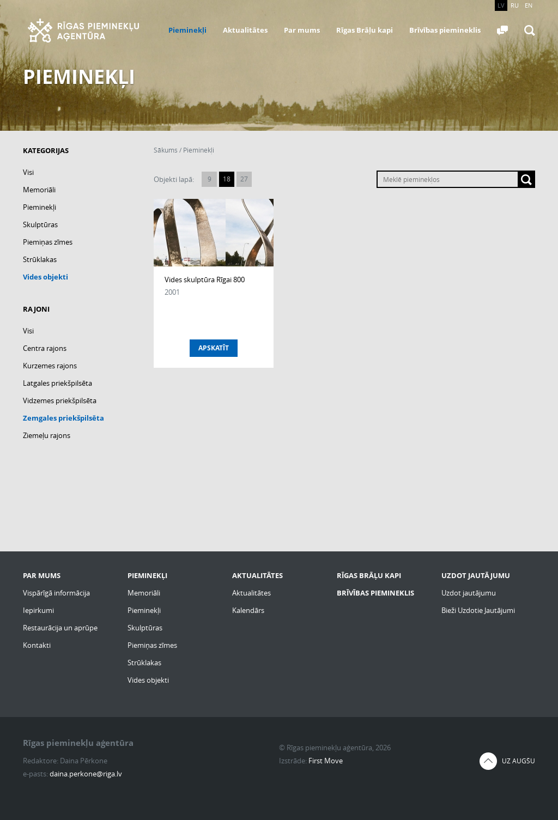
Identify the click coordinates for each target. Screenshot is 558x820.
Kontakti (37, 645)
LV (501, 5)
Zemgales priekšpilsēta (63, 418)
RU (515, 5)
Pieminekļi (187, 30)
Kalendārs (248, 610)
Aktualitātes (245, 30)
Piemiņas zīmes (47, 242)
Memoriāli (39, 190)
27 (244, 179)
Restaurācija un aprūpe (60, 628)
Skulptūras (40, 224)
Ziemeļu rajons (46, 435)
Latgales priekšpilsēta (57, 383)
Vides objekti (45, 277)
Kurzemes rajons (50, 365)
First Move (325, 761)
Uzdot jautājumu (468, 593)
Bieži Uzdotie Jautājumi (478, 610)
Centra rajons (44, 348)
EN (528, 5)
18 (227, 179)
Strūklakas (40, 259)
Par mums (302, 30)
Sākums (166, 150)
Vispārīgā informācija (56, 593)
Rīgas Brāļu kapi (364, 30)
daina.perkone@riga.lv (86, 774)
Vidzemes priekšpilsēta (59, 400)
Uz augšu (518, 761)
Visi (28, 172)
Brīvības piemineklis (445, 30)
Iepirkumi (38, 610)
